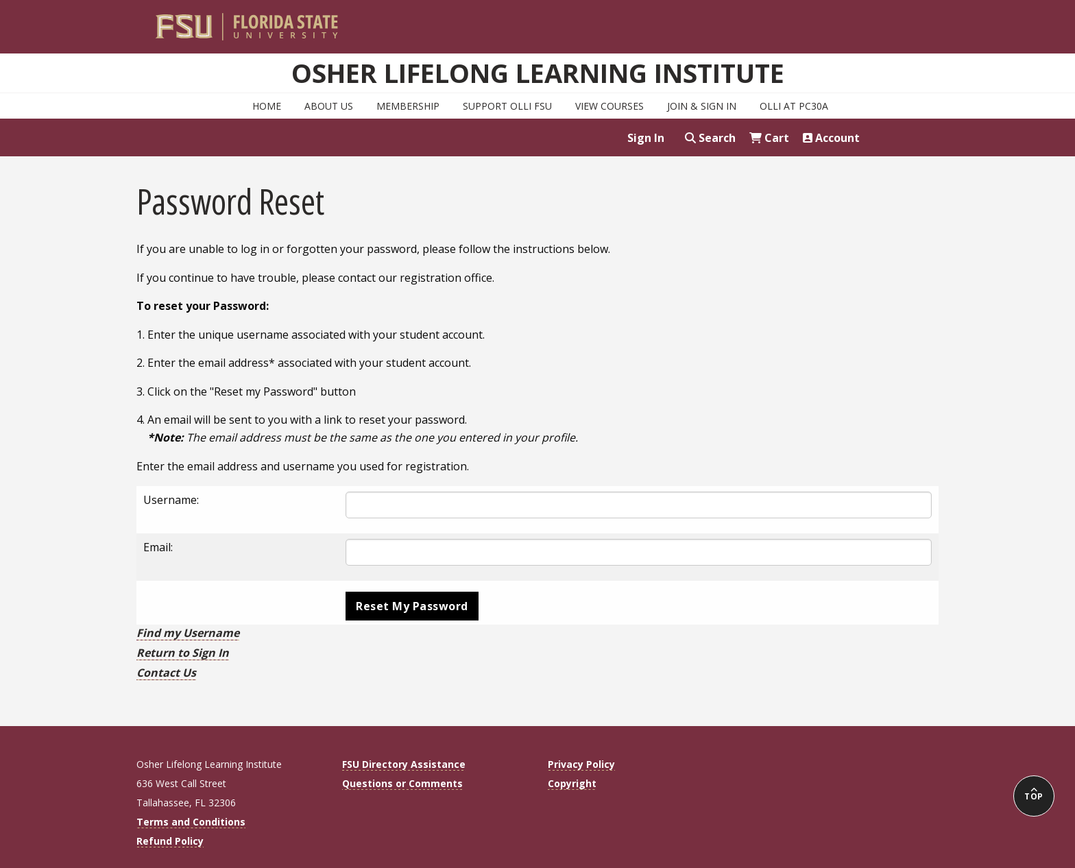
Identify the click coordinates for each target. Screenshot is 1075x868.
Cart (769, 137)
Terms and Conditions (190, 821)
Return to (182, 652)
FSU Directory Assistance (404, 764)
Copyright (572, 783)
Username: (171, 499)
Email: (158, 547)
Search (710, 137)
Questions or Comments (402, 783)
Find (187, 632)
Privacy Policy (581, 764)
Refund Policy (170, 840)
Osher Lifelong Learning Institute (537, 73)
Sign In (645, 137)
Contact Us (166, 672)
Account (831, 137)
